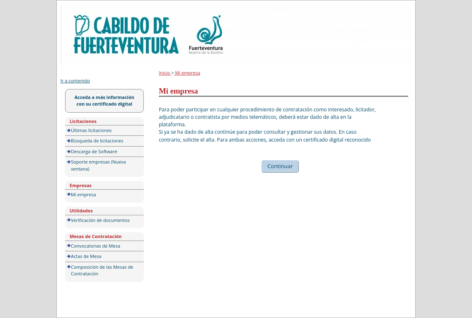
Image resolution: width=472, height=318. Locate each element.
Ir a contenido (75, 80)
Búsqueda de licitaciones (97, 140)
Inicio (165, 73)
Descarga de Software (94, 151)
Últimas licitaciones (91, 130)
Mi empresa (83, 194)
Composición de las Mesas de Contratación (102, 270)
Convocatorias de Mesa (95, 246)
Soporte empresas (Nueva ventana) (98, 165)
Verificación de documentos (100, 220)
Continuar (280, 166)
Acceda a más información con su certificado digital (104, 100)
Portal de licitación (86, 8)
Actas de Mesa (86, 256)
